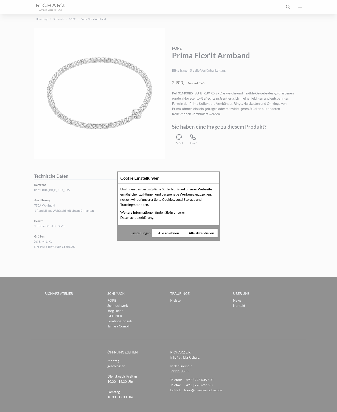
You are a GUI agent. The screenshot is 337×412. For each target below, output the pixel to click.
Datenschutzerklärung (136, 217)
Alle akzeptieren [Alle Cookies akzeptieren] (201, 233)
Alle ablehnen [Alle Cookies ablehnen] (168, 233)
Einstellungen (140, 233)
